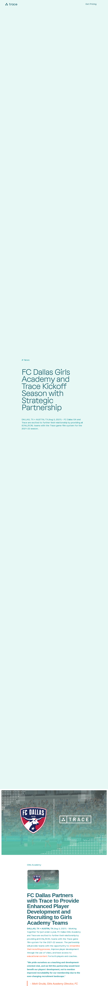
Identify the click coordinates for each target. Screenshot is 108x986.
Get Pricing (91, 4)
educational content (37, 956)
